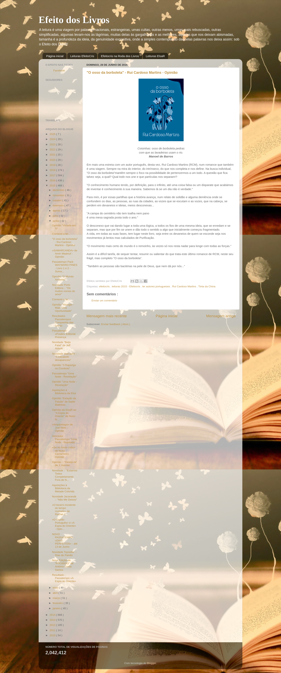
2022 (53, 149)
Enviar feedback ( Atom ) (115, 324)
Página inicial (54, 56)
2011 (53, 630)
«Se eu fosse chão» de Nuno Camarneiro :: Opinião (63, 452)
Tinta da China (206, 286)
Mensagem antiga (221, 316)
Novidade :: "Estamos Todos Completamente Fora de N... (64, 475)
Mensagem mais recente (106, 316)
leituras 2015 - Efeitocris (126, 286)
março (57, 598)
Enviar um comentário (104, 300)
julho (56, 215)
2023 (53, 144)
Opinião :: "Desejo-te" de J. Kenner (64, 464)
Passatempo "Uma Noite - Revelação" (64, 375)
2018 (53, 170)
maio (56, 587)
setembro (58, 205)
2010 (53, 635)
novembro (59, 195)
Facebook (59, 70)
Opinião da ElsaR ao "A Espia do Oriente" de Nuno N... (64, 414)
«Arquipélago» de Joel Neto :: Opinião (62, 427)
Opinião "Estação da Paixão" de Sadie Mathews (64, 401)
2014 (53, 614)
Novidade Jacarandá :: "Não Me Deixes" (64, 498)
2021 (53, 154)
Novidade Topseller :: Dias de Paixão (64, 554)
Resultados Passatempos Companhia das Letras (63, 320)
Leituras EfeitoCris (82, 56)
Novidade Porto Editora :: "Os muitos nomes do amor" (63, 289)
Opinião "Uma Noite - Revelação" (64, 383)
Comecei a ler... (61, 233)
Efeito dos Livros (74, 19)
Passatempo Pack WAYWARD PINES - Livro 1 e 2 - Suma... (64, 266)
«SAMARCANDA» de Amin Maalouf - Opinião (64, 253)
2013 (53, 619)
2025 (53, 134)
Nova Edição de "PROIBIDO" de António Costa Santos (62, 565)
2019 (53, 165)
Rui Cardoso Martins (184, 286)
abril (55, 592)
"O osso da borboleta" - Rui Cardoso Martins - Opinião (132, 73)
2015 (53, 185)
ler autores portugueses (156, 286)
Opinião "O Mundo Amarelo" (63, 278)
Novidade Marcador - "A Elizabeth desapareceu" (64, 356)
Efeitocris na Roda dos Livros (120, 56)
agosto (57, 210)
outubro (57, 200)
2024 (53, 139)
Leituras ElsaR (155, 56)
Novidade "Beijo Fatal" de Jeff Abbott (61, 345)
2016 (53, 180)
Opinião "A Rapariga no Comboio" (64, 367)
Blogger (151, 663)
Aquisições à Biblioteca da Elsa (64, 392)
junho (56, 220)
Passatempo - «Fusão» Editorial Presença (64, 333)
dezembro (59, 190)
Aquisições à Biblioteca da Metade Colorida (63, 488)
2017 (53, 175)
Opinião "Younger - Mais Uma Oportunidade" (63, 307)
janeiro (57, 608)
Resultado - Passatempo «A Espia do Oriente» (64, 578)
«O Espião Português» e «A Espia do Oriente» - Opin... (64, 524)
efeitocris (104, 286)
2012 (53, 625)
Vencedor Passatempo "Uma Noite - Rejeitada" (64, 439)
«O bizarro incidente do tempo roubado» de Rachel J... (64, 509)
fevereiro (58, 603)
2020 (53, 159)
